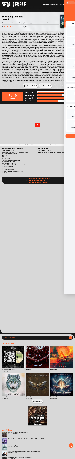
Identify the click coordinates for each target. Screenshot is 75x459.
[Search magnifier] (70, 337)
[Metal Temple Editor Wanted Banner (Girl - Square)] (37, 425)
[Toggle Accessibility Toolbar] (71, 445)
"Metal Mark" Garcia (10, 27)
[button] (37, 125)
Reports (63, 5)
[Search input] (36, 338)
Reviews (46, 5)
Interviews (54, 5)
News (69, 5)
